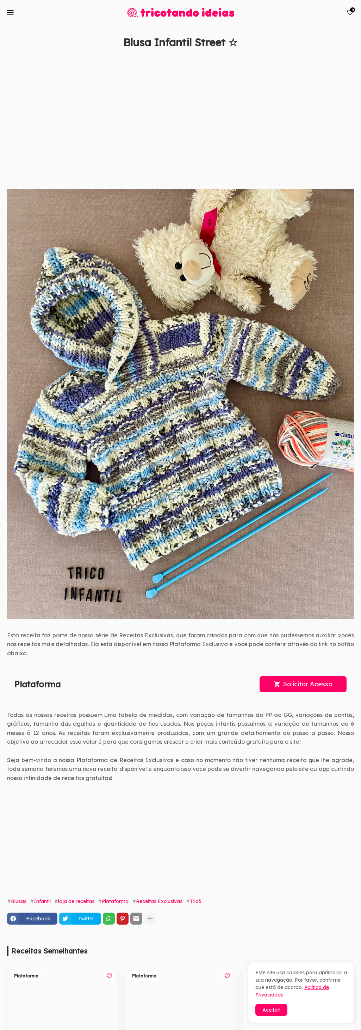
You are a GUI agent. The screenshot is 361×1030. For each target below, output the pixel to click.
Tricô (195, 901)
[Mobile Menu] (10, 12)
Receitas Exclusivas (159, 901)
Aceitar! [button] (271, 1010)
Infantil (42, 901)
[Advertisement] (173, 122)
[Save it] (350, 59)
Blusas (18, 901)
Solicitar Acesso (307, 684)
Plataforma (115, 901)
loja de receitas (76, 901)
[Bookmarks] (350, 12)
